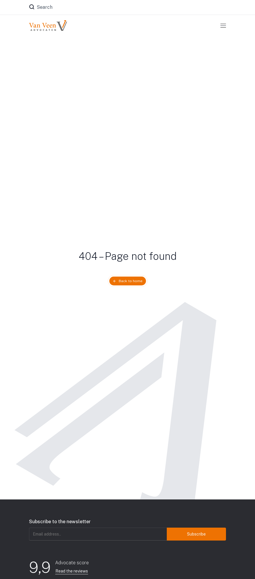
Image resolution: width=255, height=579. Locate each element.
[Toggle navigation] (223, 25)
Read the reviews (71, 571)
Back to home (130, 281)
